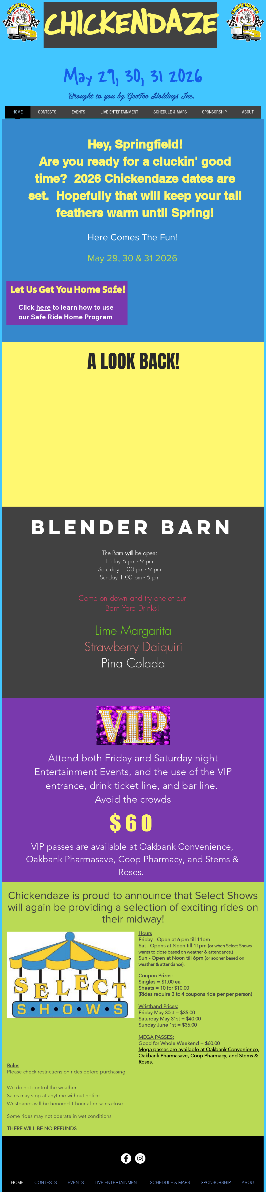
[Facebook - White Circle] (126, 1158)
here (43, 307)
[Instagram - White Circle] (140, 1158)
